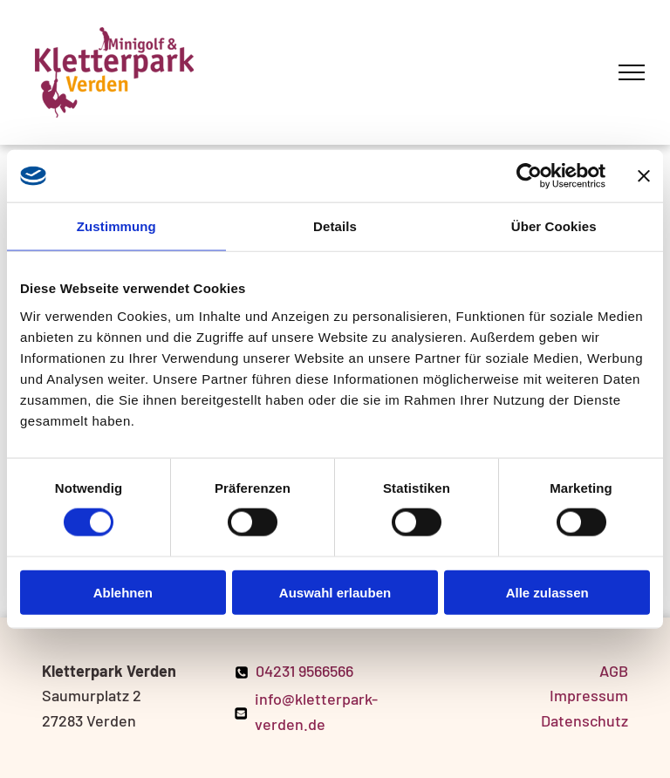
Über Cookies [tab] (554, 226)
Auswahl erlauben (335, 591)
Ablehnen (123, 591)
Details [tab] (335, 226)
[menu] (631, 72)
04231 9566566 (304, 670)
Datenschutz (584, 720)
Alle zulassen (547, 591)
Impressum (589, 695)
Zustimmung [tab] (116, 226)
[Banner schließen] (644, 176)
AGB (613, 670)
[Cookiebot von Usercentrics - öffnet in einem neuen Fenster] (529, 176)
